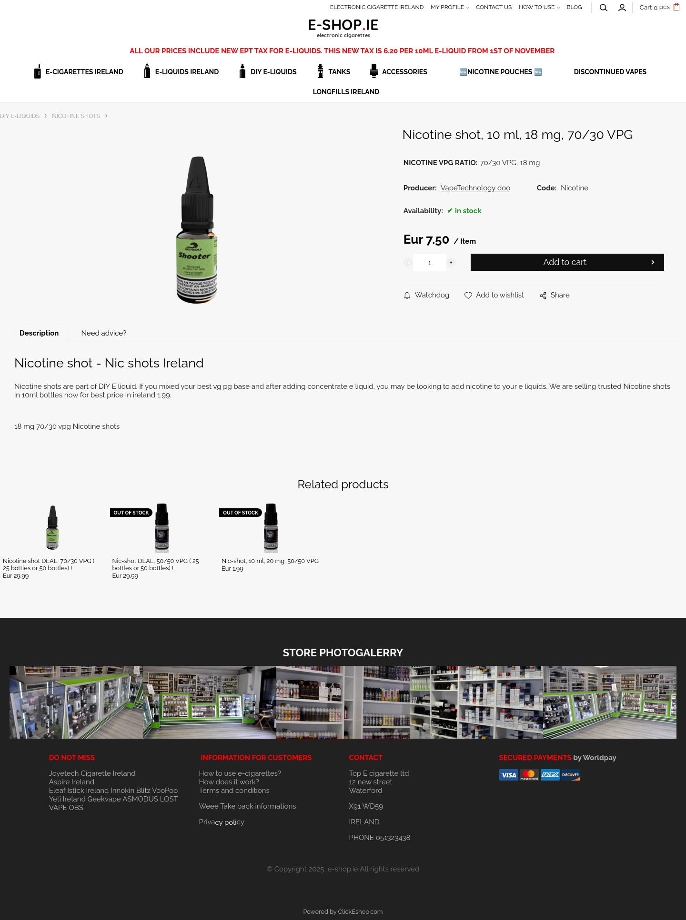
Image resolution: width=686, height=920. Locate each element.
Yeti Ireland (67, 799)
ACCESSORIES (404, 72)
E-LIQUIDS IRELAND (187, 72)
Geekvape (104, 799)
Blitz (143, 790)
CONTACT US (494, 7)
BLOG (574, 7)
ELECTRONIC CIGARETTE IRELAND (377, 7)
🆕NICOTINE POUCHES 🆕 (500, 72)
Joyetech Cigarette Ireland (92, 773)
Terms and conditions (234, 790)
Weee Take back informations (247, 806)
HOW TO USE (537, 7)
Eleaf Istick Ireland (80, 790)
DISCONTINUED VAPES (610, 72)
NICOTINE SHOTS (76, 115)
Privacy (221, 822)
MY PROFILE (447, 7)
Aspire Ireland (71, 782)
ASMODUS (140, 799)
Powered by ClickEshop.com (343, 911)
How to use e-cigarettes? (240, 773)
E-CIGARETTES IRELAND (84, 72)
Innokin (122, 790)
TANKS (340, 72)
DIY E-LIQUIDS (273, 72)
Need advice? (103, 333)
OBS (76, 807)
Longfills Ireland (346, 92)
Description (39, 333)
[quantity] (429, 262)
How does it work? (229, 782)
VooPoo (165, 790)
